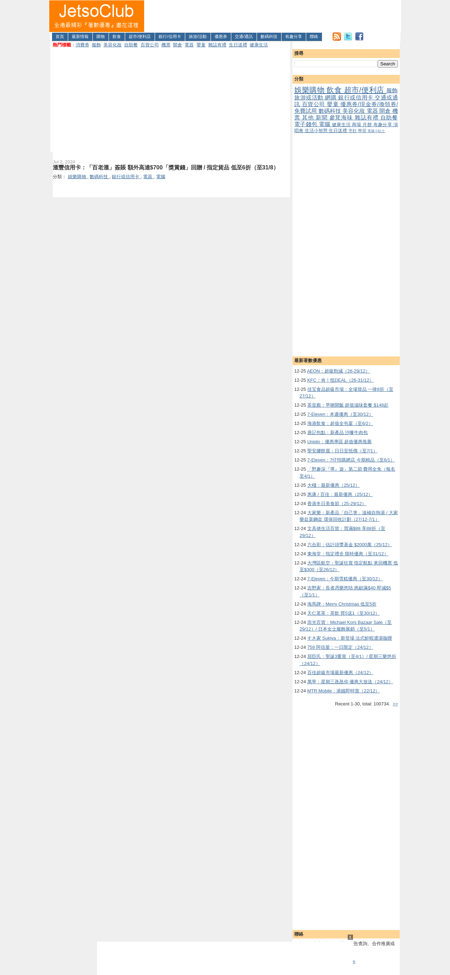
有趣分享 (293, 36)
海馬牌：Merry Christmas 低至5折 (342, 604)
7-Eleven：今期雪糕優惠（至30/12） (344, 578)
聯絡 (314, 36)
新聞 (322, 118)
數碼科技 (269, 36)
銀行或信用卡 (356, 98)
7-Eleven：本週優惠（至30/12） (340, 414)
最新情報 (80, 36)
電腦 (325, 124)
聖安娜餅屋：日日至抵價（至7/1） (342, 450)
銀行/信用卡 (170, 36)
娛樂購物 (310, 90)
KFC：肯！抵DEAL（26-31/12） (340, 380)
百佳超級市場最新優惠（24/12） (340, 672)
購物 (100, 36)
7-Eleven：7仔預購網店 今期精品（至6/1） (351, 460)
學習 (362, 130)
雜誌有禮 (217, 44)
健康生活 (259, 44)
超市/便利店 (140, 36)
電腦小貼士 (376, 131)
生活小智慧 (317, 130)
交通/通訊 (244, 36)
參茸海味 (342, 118)
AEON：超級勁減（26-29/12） (338, 371)
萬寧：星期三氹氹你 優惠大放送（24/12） (350, 681)
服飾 (96, 44)
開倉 (177, 44)
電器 (189, 44)
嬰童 (201, 44)
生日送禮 (238, 44)
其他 (309, 118)
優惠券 (220, 36)
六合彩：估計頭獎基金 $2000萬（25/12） (349, 544)
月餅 (367, 124)
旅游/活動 (198, 36)
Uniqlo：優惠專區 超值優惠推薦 (339, 441)
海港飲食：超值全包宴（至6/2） (340, 423)
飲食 (116, 36)
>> (395, 703)
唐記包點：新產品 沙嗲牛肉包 (337, 432)
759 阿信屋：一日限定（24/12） (340, 647)
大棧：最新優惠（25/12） (333, 485)
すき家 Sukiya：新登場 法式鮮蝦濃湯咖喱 (349, 638)
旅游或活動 (309, 98)
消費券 (82, 44)
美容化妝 (112, 44)
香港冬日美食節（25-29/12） (336, 503)
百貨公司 (150, 44)
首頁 (60, 36)
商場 (357, 124)
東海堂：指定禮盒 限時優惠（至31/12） (347, 553)
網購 (331, 98)
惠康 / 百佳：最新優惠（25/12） (340, 494)
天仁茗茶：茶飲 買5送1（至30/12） (343, 613)
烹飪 (353, 130)
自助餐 (131, 44)
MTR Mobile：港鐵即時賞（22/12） (343, 690)
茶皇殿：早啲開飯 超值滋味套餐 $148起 (347, 405)
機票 (166, 44)
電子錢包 (306, 124)
